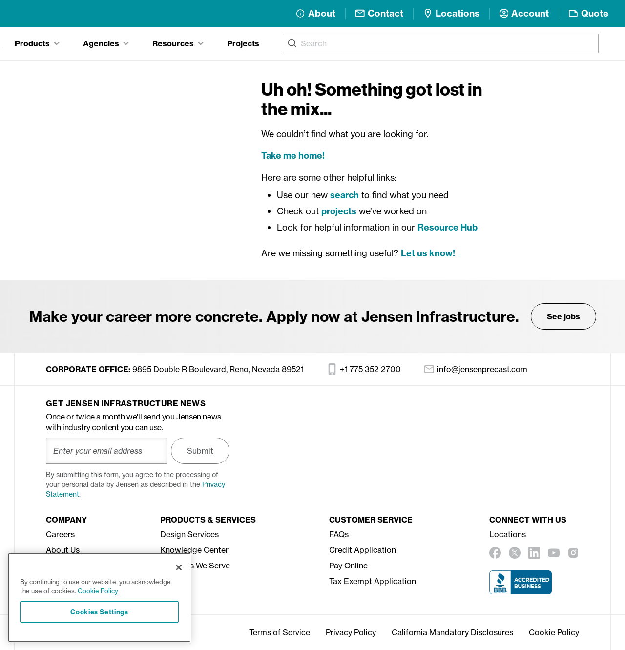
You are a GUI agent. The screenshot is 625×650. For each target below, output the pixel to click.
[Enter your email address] (106, 451)
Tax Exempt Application (372, 581)
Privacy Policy (351, 632)
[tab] (37, 43)
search (344, 195)
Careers (60, 534)
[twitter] (514, 553)
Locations (507, 534)
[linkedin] (534, 553)
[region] (99, 597)
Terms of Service (279, 632)
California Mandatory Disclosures (452, 632)
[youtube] (554, 553)
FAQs (339, 534)
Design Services (189, 534)
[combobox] (441, 43)
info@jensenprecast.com (475, 369)
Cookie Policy (554, 632)
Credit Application (362, 550)
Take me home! (293, 155)
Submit (200, 451)
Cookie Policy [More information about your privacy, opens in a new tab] (98, 591)
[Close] (178, 567)
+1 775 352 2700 (364, 369)
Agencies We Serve (195, 565)
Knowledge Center (194, 550)
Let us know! (428, 253)
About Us (63, 550)
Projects (243, 43)
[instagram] (573, 553)
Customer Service (371, 519)
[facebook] (495, 553)
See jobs (563, 316)
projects (338, 211)
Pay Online (348, 565)
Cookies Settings (99, 612)
